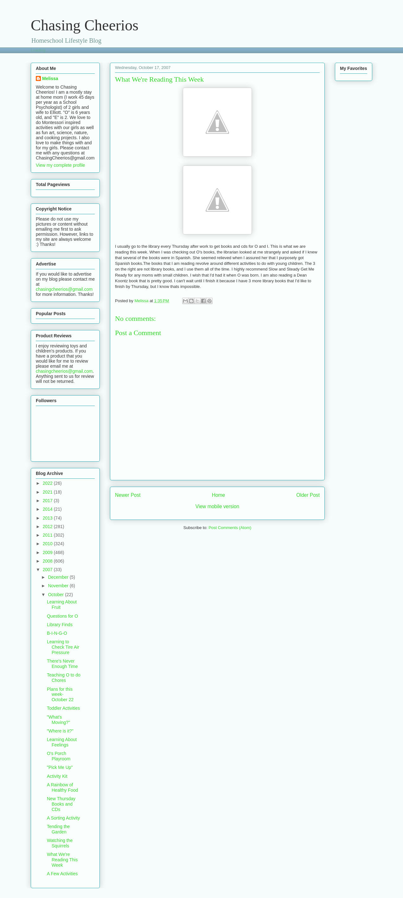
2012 (48, 526)
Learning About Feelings (62, 742)
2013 (48, 518)
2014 (48, 509)
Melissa (50, 78)
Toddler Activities (63, 708)
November (58, 585)
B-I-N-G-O (57, 633)
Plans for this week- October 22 (60, 694)
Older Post (308, 495)
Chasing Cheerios (84, 25)
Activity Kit (57, 776)
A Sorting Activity (63, 817)
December (58, 577)
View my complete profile (60, 165)
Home (218, 495)
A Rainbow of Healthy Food (62, 787)
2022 (48, 483)
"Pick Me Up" (60, 767)
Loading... (40, 50)
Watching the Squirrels (60, 843)
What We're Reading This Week (62, 860)
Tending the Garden (58, 829)
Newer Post (128, 495)
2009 (48, 552)
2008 (48, 561)
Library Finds (60, 624)
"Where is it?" (60, 730)
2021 (48, 492)
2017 (48, 500)
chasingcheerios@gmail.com (64, 289)
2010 (48, 543)
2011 (48, 535)
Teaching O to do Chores (63, 677)
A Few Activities (62, 873)
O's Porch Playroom (58, 756)
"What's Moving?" (58, 719)
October (56, 594)
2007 (48, 569)
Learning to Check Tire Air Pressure (63, 647)
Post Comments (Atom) (229, 527)
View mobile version (217, 506)
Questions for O (62, 616)
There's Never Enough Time (62, 663)
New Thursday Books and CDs (61, 804)
